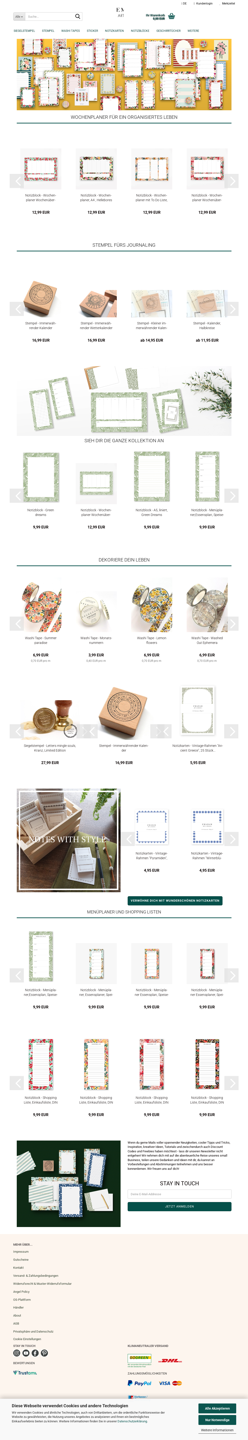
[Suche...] (19, 16)
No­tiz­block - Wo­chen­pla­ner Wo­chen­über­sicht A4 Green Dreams (96, 512)
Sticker (92, 31)
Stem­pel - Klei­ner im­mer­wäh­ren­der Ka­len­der (151, 325)
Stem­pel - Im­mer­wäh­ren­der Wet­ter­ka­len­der (96, 325)
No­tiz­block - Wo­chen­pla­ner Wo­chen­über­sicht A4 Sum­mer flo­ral (207, 197)
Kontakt (18, 1267)
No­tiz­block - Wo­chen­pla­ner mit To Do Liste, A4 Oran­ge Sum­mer (152, 197)
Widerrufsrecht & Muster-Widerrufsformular (42, 1283)
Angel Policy (21, 1291)
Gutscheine (21, 1259)
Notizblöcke (140, 31)
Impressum (21, 1251)
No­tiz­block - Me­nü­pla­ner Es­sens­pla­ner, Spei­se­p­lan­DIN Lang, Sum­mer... (207, 992)
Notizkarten (114, 31)
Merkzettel (227, 3)
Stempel (48, 31)
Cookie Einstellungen (27, 1339)
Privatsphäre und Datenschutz (33, 1331)
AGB (16, 1323)
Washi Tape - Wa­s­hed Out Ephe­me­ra (207, 640)
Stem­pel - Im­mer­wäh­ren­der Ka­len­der (40, 325)
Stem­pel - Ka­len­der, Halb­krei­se (207, 325)
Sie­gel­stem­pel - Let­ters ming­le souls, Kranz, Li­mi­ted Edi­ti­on (50, 748)
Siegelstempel (24, 31)
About (17, 1315)
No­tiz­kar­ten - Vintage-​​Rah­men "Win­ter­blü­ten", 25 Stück (207, 855)
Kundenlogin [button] (203, 3)
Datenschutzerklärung (132, 1421)
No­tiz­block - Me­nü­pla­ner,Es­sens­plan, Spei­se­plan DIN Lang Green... (207, 512)
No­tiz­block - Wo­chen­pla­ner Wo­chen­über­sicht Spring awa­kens (40, 197)
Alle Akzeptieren (217, 1408)
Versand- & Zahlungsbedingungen (35, 1275)
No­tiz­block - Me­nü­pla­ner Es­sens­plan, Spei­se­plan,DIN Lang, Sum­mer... (152, 992)
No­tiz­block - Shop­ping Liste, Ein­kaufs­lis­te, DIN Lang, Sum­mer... (96, 1100)
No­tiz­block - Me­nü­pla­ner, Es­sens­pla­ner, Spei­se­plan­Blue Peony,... (96, 992)
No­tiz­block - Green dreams (40, 512)
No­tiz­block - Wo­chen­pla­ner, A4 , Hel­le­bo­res (96, 197)
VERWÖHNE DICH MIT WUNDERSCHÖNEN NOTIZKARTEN (175, 900)
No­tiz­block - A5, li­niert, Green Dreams (152, 512)
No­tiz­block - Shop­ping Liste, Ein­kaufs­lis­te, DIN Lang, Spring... (41, 1100)
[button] (184, 3)
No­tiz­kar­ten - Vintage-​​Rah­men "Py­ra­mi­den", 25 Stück (152, 855)
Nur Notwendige (217, 1420)
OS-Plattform (22, 1299)
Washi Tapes (70, 31)
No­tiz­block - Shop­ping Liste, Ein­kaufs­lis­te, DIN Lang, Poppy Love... (207, 1100)
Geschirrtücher (168, 31)
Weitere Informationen (217, 1430)
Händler (18, 1307)
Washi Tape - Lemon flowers (151, 640)
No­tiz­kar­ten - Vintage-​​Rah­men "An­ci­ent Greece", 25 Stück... (197, 748)
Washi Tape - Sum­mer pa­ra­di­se (41, 640)
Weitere (193, 31)
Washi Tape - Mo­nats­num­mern (96, 640)
